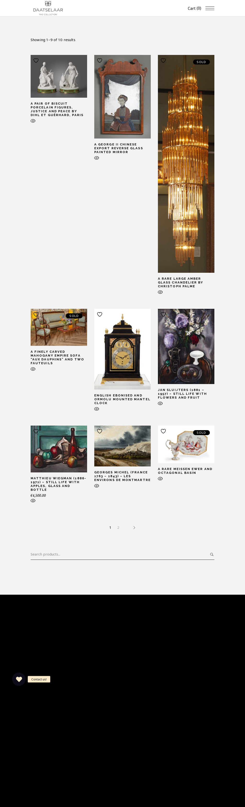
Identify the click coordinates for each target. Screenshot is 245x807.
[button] (19, 679)
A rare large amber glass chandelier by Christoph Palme (180, 282)
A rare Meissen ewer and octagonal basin (185, 471)
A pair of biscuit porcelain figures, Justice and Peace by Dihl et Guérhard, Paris (57, 109)
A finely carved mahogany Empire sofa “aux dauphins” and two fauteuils (57, 357)
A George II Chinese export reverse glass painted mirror (118, 148)
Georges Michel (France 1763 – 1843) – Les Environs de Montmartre (122, 476)
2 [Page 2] (118, 527)
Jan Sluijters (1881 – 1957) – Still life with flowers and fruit (182, 393)
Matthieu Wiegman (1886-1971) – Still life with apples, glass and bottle (58, 484)
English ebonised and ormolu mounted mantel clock (122, 399)
